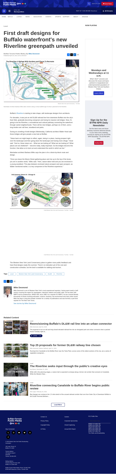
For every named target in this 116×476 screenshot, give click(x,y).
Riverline (20, 115)
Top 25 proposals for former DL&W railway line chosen (65, 347)
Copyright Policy (45, 427)
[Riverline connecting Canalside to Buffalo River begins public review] (16, 391)
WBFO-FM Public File (94, 430)
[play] (4, 13)
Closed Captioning (69, 427)
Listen (19, 19)
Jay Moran (33, 371)
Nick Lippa (33, 394)
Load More (58, 407)
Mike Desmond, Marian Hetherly (39, 350)
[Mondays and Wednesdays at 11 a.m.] (98, 54)
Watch (10, 19)
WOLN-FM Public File (94, 432)
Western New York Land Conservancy (31, 276)
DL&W (50, 276)
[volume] (9, 13)
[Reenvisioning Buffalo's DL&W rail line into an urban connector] (16, 329)
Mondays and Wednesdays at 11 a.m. (99, 75)
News (28, 19)
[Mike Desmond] (8, 294)
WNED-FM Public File (94, 427)
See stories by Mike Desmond (25, 305)
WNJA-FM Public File (94, 429)
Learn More (98, 95)
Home (4, 19)
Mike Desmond (34, 56)
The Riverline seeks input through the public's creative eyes (68, 368)
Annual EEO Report (70, 431)
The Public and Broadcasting (96, 435)
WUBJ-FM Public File (94, 433)
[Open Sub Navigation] (14, 19)
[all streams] (107, 13)
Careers (66, 419)
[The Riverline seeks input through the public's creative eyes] (16, 372)
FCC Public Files (93, 418)
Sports (58, 19)
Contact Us (44, 419)
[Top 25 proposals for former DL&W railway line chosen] (16, 352)
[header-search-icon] (89, 5)
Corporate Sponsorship (70, 423)
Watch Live (96, 4)
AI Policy (43, 431)
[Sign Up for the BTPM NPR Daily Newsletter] (98, 110)
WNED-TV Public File (94, 426)
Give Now (108, 5)
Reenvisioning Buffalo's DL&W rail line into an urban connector (71, 325)
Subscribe (99, 145)
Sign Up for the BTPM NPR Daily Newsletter (99, 125)
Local (6, 28)
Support (66, 19)
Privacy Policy (44, 423)
